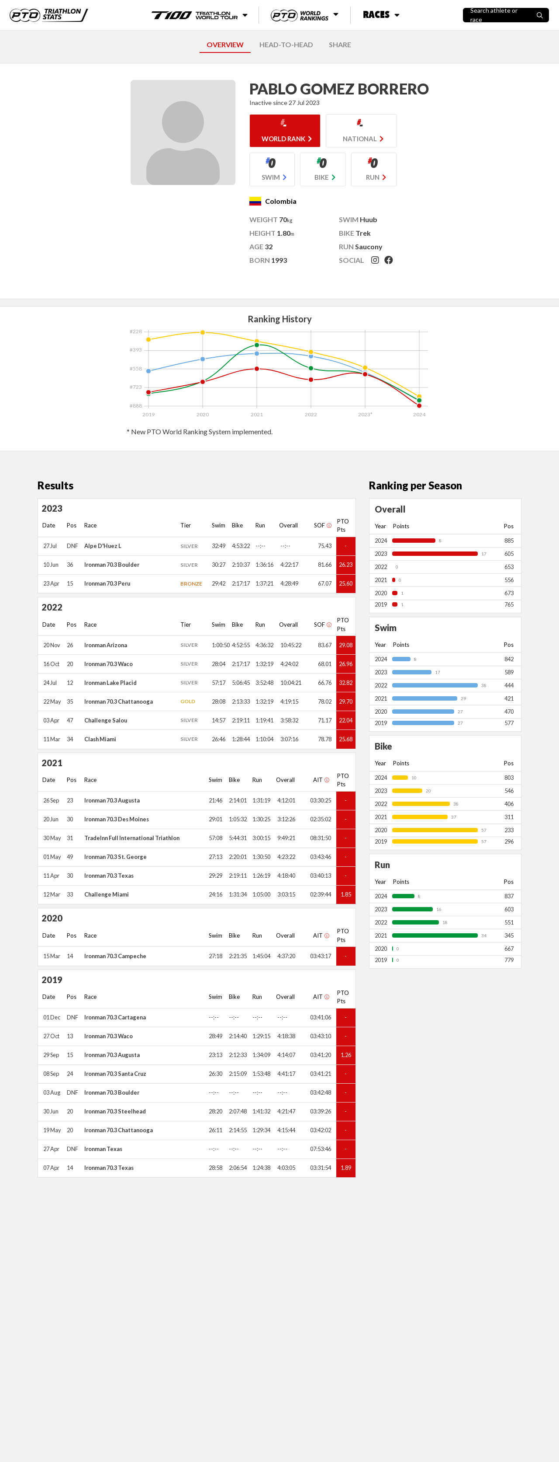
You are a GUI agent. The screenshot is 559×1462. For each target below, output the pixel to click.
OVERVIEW (225, 44)
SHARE (340, 44)
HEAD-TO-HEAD (286, 44)
